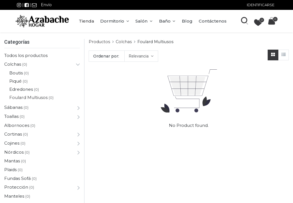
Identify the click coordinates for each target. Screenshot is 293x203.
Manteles (14, 196)
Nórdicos (14, 152)
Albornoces (16, 125)
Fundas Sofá (17, 178)
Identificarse (260, 5)
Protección (16, 187)
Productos (99, 41)
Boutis (16, 73)
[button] (141, 56)
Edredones (21, 89)
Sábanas (13, 107)
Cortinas (13, 134)
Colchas (12, 64)
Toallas (11, 116)
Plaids (10, 169)
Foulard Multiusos (28, 97)
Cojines (11, 143)
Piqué (15, 81)
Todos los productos (26, 55)
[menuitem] (86, 21)
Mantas (12, 161)
